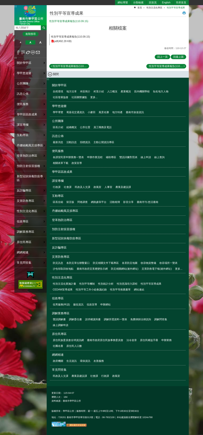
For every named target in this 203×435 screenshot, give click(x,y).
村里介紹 (99, 91)
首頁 (139, 7)
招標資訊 (85, 142)
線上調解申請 (60, 325)
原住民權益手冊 (149, 340)
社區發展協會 (60, 97)
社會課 (68, 187)
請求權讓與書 (93, 319)
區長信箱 (58, 202)
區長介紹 (58, 127)
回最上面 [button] (178, 56)
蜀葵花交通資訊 (75, 112)
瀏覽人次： (57, 397)
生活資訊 (71, 361)
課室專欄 (58, 180)
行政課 (57, 187)
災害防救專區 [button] (25, 200)
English (166, 2)
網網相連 (58, 354)
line (32, 52)
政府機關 (58, 361)
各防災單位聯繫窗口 (78, 263)
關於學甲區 (59, 85)
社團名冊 (58, 346)
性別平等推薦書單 (120, 289)
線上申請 (146, 157)
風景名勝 (104, 112)
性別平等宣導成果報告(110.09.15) (70, 36)
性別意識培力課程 (127, 283)
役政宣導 (92, 304)
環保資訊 (85, 361)
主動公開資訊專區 (104, 142)
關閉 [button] (56, 74)
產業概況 (126, 91)
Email (37, 52)
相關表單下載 (60, 163)
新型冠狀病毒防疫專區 (30, 178)
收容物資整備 (148, 263)
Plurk (23, 52)
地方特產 (117, 112)
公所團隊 (58, 121)
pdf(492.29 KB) (63, 41)
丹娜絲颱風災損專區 (30, 145)
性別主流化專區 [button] (27, 211)
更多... (94, 97)
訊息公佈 (58, 136)
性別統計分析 (106, 283)
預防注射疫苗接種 (28, 166)
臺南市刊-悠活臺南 (147, 202)
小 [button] (21, 42)
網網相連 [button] (22, 252)
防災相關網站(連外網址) (125, 268)
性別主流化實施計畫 (64, 283)
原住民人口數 (74, 346)
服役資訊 (78, 304)
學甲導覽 (58, 112)
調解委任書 (75, 319)
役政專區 (58, 298)
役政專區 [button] (22, 221)
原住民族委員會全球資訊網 (68, 340)
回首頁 (153, 2)
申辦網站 (105, 304)
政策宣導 (77, 163)
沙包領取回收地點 (63, 268)
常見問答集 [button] (24, 262)
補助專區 (111, 157)
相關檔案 (118, 28)
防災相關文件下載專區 (106, 263)
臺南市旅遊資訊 (135, 112)
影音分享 (128, 202)
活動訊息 (71, 142)
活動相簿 (115, 202)
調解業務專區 (60, 313)
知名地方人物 (160, 91)
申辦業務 (166, 340)
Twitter (28, 52)
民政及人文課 (82, 187)
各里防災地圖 (129, 263)
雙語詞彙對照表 (128, 157)
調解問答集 (160, 319)
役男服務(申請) (61, 304)
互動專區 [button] (22, 135)
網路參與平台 (98, 202)
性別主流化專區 (154, 7)
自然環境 (58, 91)
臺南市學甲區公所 (30, 15)
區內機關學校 (142, 91)
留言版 (70, 202)
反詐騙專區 (24, 190)
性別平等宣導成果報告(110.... (70, 66)
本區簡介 (85, 91)
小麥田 (91, 112)
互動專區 (58, 195)
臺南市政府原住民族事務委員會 (105, 340)
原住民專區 (59, 334)
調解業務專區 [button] (25, 231)
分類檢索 (138, 2)
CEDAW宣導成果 (63, 289)
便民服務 (58, 151)
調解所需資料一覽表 (115, 319)
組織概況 (71, 127)
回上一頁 (162, 56)
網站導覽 (123, 2)
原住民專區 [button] (24, 242)
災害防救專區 (60, 256)
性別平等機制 (87, 283)
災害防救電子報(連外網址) (157, 268)
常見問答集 (59, 369)
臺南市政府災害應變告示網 (92, 268)
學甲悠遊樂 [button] (24, 73)
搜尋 (17, 26)
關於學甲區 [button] (24, 62)
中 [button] (30, 42)
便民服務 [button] (22, 104)
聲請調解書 (59, 319)
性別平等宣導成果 (176, 7)
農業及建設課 (123, 187)
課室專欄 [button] (22, 124)
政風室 (97, 187)
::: (15, 6)
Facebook (18, 52)
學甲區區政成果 (27, 114)
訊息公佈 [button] (22, 93)
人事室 (108, 187)
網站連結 (139, 289)
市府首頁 (181, 2)
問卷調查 (82, 202)
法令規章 (131, 340)
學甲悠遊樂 (59, 106)
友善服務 (99, 361)
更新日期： (57, 393)
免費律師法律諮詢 (140, 319)
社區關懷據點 (79, 97)
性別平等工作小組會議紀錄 (91, 289)
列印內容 (184, 13)
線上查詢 (159, 157)
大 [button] (40, 42)
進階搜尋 (30, 34)
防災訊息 (58, 263)
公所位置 (85, 127)
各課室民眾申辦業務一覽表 (68, 157)
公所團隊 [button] (22, 83)
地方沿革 (71, 91)
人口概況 (112, 91)
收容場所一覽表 (168, 263)
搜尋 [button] (44, 27)
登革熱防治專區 (27, 155)
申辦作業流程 (95, 157)
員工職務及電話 (103, 127)
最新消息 (58, 142)
